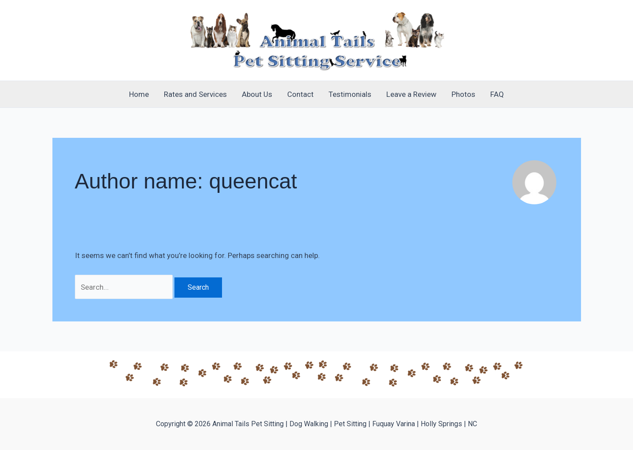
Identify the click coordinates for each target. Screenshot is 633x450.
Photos (463, 94)
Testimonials (350, 94)
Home (139, 94)
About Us (257, 94)
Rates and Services (195, 94)
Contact (300, 94)
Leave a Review (411, 94)
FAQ (497, 94)
